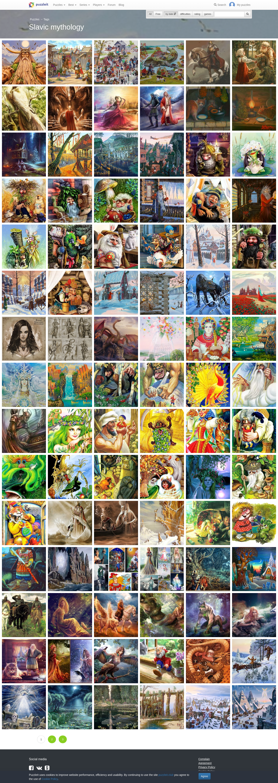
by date (171, 14)
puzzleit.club (165, 774)
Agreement (205, 763)
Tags (46, 19)
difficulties (185, 14)
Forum (111, 4)
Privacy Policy (206, 767)
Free (158, 14)
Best (72, 4)
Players (99, 4)
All (150, 14)
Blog (121, 4)
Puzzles (59, 4)
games (207, 14)
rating (197, 14)
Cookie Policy (50, 778)
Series (85, 4)
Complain (204, 759)
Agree (204, 776)
